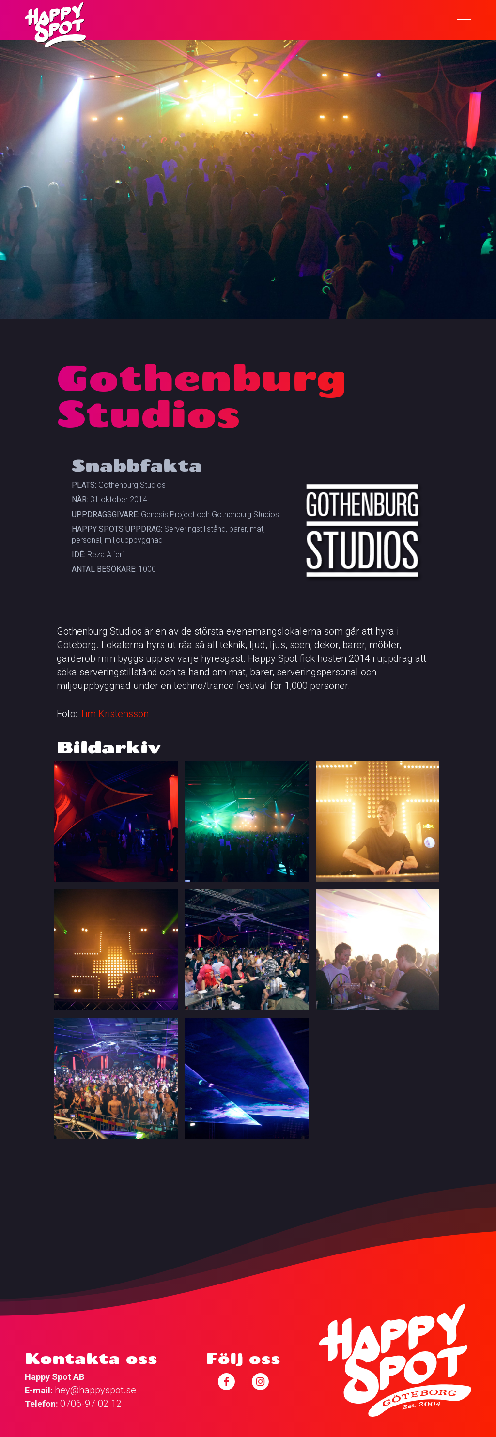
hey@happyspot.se (95, 1390)
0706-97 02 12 (91, 1403)
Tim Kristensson (114, 713)
